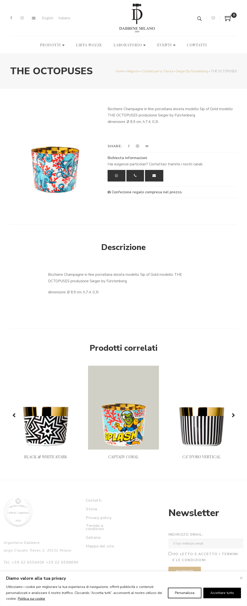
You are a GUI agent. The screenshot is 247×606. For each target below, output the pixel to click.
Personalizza (184, 593)
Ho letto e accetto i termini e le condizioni (205, 557)
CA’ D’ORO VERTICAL (201, 456)
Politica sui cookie (31, 598)
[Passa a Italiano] (64, 18)
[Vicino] (241, 578)
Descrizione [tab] (123, 247)
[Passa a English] (47, 18)
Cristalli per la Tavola (157, 71)
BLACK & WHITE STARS (45, 456)
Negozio (133, 71)
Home (120, 71)
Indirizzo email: (185, 534)
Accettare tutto (222, 593)
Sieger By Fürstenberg (192, 71)
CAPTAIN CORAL (123, 456)
